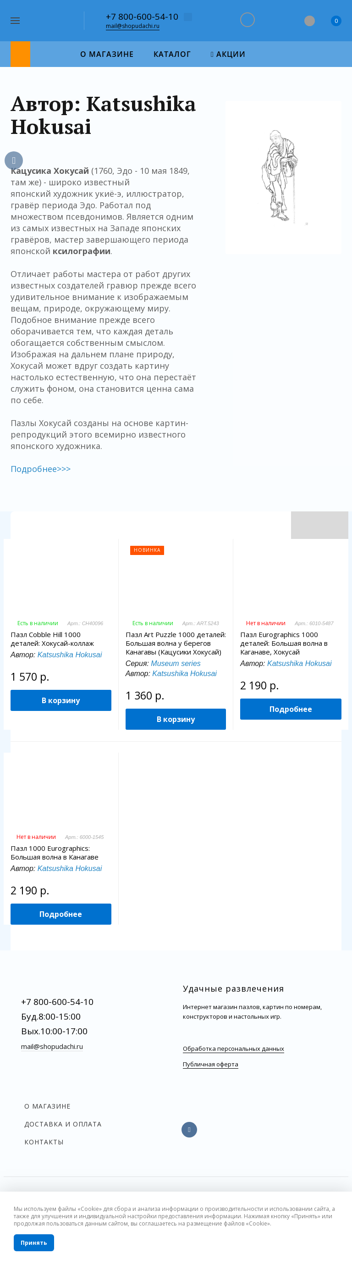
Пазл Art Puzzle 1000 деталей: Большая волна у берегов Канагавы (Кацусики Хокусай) (176, 643)
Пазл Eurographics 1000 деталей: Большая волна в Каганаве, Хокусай (284, 643)
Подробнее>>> (41, 468)
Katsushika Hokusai (70, 655)
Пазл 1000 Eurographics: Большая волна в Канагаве (55, 852)
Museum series (175, 663)
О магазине (47, 1106)
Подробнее (291, 709)
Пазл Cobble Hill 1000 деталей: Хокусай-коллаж (52, 639)
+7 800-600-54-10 (142, 16)
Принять (34, 1243)
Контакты (44, 1141)
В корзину (61, 700)
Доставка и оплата (63, 1124)
